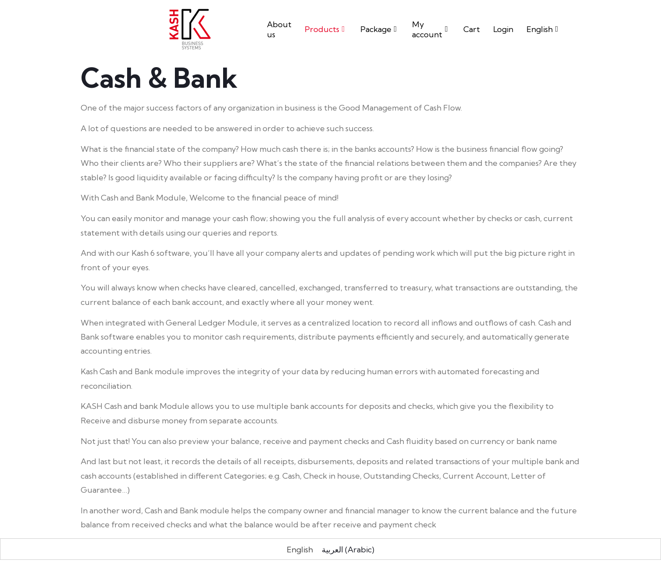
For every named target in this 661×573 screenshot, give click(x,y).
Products (326, 29)
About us (279, 29)
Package (379, 29)
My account (431, 29)
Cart (471, 29)
